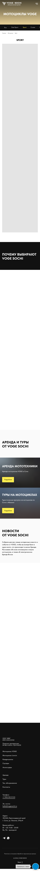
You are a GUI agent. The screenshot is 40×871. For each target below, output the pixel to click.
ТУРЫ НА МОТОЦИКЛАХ (19, 495)
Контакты (6, 787)
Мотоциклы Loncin (10, 755)
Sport (16, 33)
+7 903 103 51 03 (9, 797)
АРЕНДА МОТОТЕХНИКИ (19, 466)
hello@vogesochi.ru (10, 806)
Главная (4, 33)
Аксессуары (7, 767)
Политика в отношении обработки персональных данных (20, 853)
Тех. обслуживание (10, 783)
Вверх (20, 862)
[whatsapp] (8, 839)
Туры (4, 779)
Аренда (5, 775)
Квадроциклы (8, 759)
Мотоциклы (10, 33)
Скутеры (6, 763)
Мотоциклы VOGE (10, 751)
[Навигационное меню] (37, 3)
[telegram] (4, 839)
